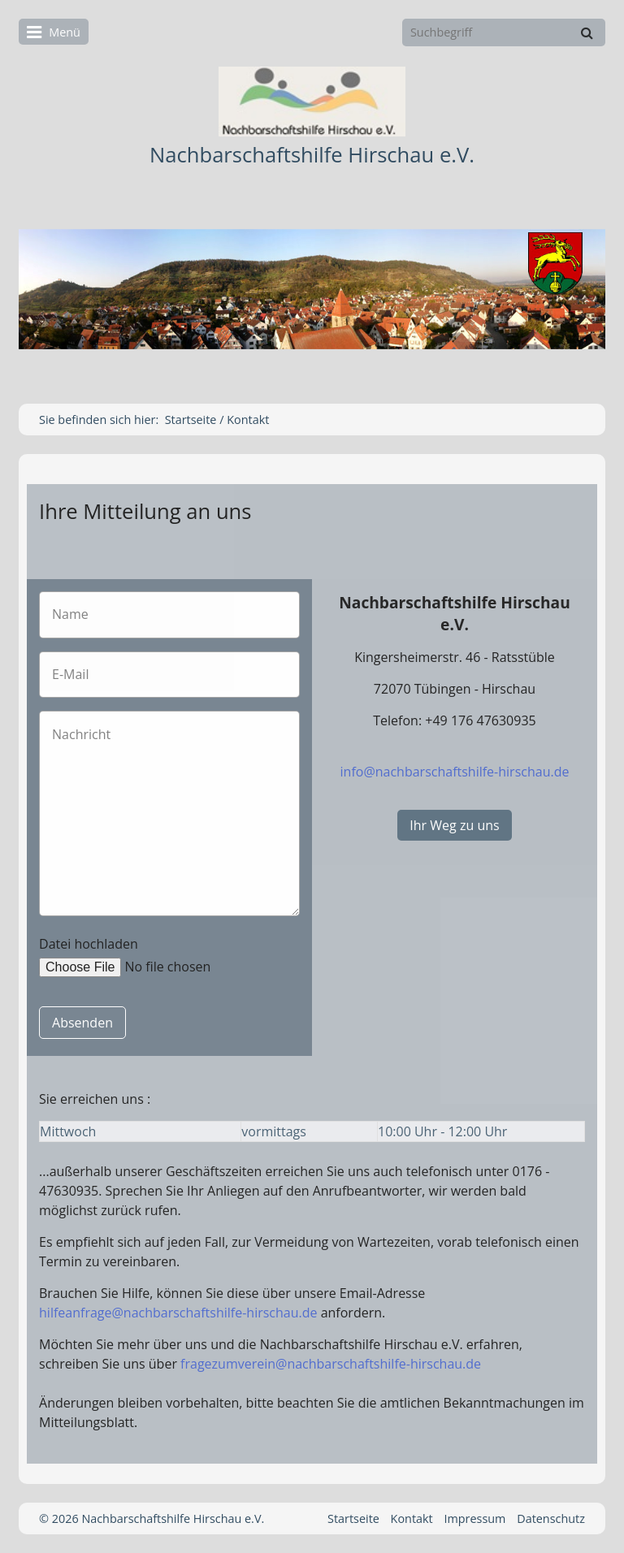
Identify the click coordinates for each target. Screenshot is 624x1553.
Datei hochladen (88, 944)
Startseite (191, 419)
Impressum (474, 1518)
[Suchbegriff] (503, 32)
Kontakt (412, 1518)
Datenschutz (551, 1518)
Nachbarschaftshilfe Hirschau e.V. (312, 155)
